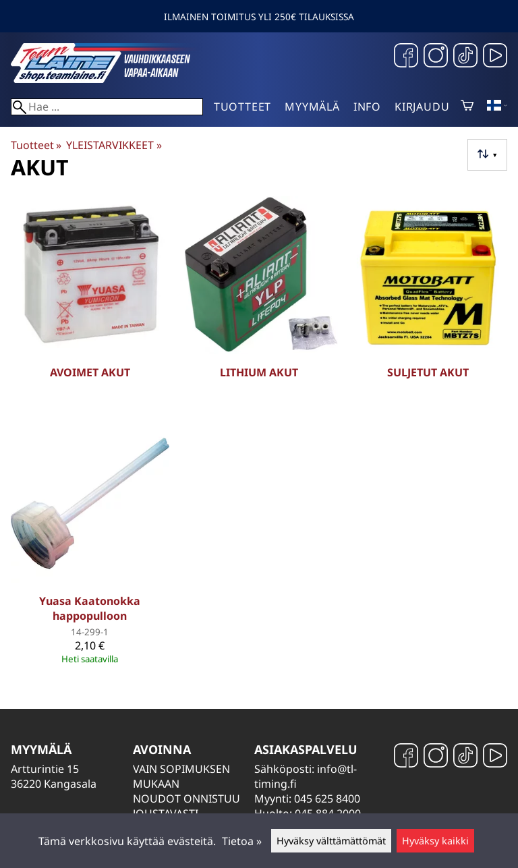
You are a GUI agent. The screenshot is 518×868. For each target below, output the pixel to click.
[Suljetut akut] (428, 305)
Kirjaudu (422, 106)
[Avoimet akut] (90, 305)
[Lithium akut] (259, 305)
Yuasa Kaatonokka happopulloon (89, 608)
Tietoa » (242, 841)
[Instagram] (436, 57)
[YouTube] (495, 57)
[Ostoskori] (467, 106)
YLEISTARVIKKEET (113, 145)
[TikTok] (465, 57)
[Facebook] (406, 57)
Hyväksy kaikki (435, 840)
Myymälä (312, 106)
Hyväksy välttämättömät (331, 840)
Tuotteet (242, 106)
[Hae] (107, 106)
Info (367, 106)
